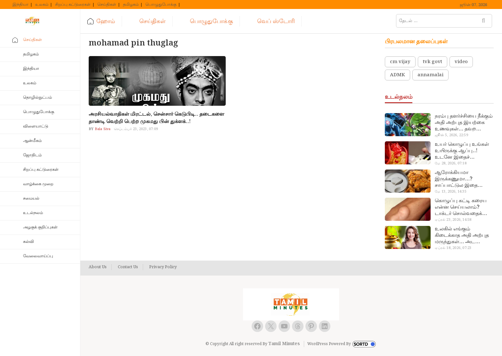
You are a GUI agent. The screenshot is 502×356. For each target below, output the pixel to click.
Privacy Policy (163, 267)
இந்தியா (20, 5)
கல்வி (28, 241)
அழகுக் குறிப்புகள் (40, 227)
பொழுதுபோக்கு (160, 5)
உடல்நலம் (33, 213)
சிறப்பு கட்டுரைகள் (73, 5)
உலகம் (41, 5)
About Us (98, 267)
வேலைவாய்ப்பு (38, 256)
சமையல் (31, 198)
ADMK (397, 75)
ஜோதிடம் (32, 155)
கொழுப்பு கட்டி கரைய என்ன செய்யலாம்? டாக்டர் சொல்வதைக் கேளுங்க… (461, 207)
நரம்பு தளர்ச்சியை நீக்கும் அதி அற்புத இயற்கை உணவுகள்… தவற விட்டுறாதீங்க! (464, 122)
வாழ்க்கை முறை (38, 184)
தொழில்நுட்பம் (37, 97)
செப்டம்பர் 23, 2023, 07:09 (136, 129)
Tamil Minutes (284, 343)
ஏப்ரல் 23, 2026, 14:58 (453, 220)
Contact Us (128, 267)
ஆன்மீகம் (32, 140)
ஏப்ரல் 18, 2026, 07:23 (453, 248)
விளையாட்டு (35, 126)
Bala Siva (102, 129)
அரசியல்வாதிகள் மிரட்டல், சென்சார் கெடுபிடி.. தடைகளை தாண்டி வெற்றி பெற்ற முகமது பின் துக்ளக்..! (156, 118)
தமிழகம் (131, 5)
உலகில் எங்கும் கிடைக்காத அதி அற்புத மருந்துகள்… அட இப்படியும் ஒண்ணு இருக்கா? (462, 235)
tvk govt (432, 62)
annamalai (430, 75)
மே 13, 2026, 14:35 (450, 192)
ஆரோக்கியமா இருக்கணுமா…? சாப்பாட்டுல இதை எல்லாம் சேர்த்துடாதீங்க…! (456, 179)
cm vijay (400, 62)
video (461, 62)
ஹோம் (105, 21)
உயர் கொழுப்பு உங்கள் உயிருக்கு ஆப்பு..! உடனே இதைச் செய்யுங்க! (462, 151)
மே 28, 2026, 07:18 (450, 163)
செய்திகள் (106, 5)
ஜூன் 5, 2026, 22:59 (451, 135)
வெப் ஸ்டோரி (276, 21)
